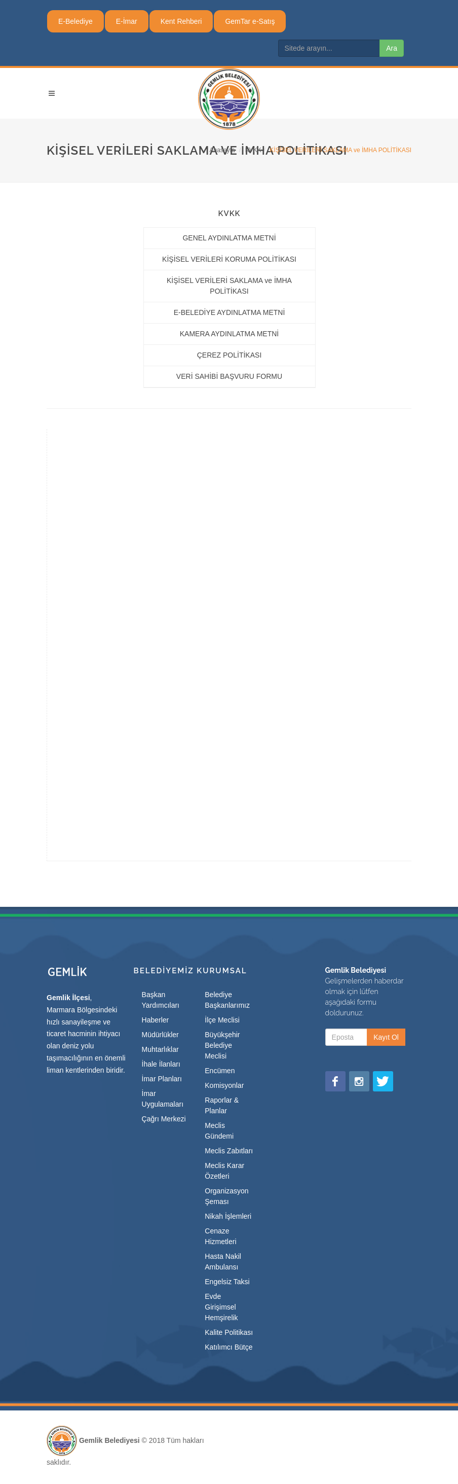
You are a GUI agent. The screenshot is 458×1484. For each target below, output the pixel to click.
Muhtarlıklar (160, 1049)
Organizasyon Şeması (226, 1196)
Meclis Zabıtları (229, 1151)
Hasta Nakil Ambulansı (223, 1261)
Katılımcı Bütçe (228, 1347)
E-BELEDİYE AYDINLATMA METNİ (229, 312)
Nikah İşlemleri (228, 1216)
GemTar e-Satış (250, 21)
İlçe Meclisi (222, 1020)
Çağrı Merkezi (164, 1119)
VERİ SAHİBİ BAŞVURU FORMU (229, 376)
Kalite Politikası (229, 1332)
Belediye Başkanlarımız (227, 1000)
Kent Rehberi (181, 21)
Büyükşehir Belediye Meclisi (222, 1045)
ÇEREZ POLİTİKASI (229, 355)
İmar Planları (162, 1079)
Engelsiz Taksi (227, 1282)
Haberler (155, 1020)
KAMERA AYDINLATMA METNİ (229, 334)
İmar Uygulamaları (162, 1098)
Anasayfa (222, 150)
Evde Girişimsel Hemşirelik (221, 1307)
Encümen (220, 1071)
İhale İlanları (161, 1064)
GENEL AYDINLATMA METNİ (229, 238)
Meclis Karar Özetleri (224, 1170)
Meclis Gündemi (219, 1130)
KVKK (253, 150)
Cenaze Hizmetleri (220, 1236)
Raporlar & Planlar (222, 1105)
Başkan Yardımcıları (160, 1000)
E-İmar (126, 21)
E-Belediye (75, 21)
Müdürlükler (160, 1035)
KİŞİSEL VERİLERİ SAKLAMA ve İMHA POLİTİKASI (229, 285)
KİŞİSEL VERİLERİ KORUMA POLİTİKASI (229, 259)
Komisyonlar (224, 1085)
